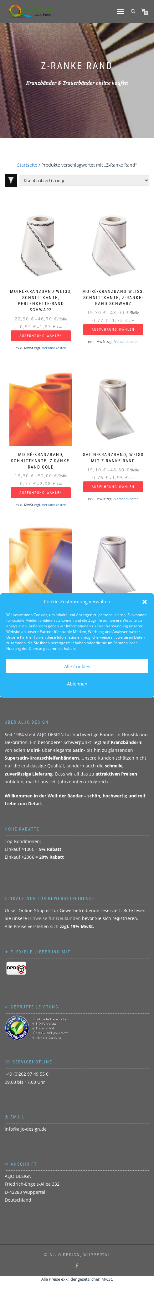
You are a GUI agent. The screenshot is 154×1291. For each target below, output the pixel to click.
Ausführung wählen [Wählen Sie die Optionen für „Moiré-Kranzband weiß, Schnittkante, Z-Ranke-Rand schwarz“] (113, 330)
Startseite (27, 165)
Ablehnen (77, 684)
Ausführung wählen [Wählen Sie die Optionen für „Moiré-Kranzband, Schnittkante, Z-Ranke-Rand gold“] (40, 493)
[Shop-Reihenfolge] (84, 180)
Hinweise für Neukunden (54, 918)
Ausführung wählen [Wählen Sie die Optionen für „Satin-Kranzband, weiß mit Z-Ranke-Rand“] (113, 487)
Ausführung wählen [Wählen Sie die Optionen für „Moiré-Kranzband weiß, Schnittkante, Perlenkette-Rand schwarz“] (40, 336)
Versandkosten (54, 347)
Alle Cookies (77, 666)
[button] (144, 602)
